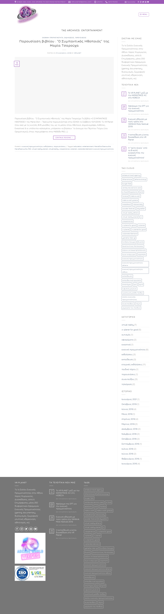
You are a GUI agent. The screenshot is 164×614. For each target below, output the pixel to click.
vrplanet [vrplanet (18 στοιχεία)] (141, 225)
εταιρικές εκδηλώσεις (132, 364)
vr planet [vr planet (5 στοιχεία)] (125, 229)
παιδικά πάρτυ (129, 369)
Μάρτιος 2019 (128, 424)
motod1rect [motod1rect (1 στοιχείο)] (126, 204)
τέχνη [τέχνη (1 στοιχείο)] (138, 304)
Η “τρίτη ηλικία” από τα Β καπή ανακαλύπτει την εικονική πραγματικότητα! (137, 153)
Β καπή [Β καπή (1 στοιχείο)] (140, 242)
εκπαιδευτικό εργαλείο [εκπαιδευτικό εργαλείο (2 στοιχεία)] (131, 280)
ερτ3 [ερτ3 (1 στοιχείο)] (141, 284)
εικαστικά (126, 344)
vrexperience (64, 149)
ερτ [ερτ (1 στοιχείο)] (135, 284)
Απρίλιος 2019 (128, 419)
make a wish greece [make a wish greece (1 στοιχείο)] (130, 200)
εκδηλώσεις (69, 37)
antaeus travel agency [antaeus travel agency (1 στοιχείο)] (131, 175)
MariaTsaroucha (21, 149)
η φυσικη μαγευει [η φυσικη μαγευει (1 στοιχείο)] (129, 289)
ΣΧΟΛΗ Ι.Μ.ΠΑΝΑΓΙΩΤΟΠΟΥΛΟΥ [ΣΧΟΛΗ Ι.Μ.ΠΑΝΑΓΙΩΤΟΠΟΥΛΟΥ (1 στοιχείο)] (134, 250)
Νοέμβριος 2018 (129, 434)
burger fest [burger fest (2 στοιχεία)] (126, 184)
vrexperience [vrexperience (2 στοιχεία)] (127, 221)
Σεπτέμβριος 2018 (130, 444)
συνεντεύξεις (128, 379)
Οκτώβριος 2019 (129, 404)
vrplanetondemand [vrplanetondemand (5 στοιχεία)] (129, 234)
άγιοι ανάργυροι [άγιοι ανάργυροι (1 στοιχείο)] (128, 254)
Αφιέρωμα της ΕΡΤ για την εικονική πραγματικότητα (138, 108)
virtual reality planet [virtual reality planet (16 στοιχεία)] (130, 217)
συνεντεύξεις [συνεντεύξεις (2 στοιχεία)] (128, 304)
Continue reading (64, 137)
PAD (29, 149)
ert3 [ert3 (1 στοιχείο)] (141, 192)
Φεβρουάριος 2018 (130, 459)
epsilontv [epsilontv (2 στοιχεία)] (133, 192)
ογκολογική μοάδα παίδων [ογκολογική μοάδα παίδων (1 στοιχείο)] (132, 293)
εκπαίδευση (127, 359)
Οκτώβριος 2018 (129, 439)
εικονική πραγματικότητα (52, 37)
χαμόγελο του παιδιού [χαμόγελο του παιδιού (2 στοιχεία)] (131, 308)
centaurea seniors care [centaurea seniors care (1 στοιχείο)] (131, 188)
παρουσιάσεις (80, 37)
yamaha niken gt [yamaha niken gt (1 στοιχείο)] (128, 238)
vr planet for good (130, 329)
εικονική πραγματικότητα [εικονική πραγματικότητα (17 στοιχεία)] (132, 259)
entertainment (88, 146)
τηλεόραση (127, 384)
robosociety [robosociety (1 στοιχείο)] (138, 204)
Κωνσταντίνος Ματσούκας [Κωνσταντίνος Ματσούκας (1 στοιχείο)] (132, 246)
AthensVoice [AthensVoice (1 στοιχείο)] (127, 179)
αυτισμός (126, 334)
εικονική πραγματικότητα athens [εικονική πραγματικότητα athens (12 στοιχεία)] (132, 264)
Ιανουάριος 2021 (129, 399)
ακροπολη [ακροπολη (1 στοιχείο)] (142, 254)
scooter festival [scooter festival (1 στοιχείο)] (128, 209)
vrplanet (77, 53)
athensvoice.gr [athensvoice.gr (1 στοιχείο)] (140, 179)
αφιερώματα (127, 339)
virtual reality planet (40, 149)
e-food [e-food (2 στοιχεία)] (125, 192)
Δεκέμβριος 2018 (129, 429)
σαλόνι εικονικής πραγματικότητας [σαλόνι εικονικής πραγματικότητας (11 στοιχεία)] (129, 298)
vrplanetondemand (85, 149)
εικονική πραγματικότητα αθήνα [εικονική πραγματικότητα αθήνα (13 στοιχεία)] (132, 270)
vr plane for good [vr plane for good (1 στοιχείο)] (129, 225)
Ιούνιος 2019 (127, 409)
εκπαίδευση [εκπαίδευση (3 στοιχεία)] (127, 276)
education (78, 146)
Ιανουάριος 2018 (129, 463)
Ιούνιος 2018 (127, 454)
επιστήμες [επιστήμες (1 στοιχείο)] (126, 284)
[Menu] (144, 14)
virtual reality (128, 325)
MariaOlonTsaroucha (102, 146)
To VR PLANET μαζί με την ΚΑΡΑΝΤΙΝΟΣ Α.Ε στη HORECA (138, 95)
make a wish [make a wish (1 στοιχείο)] (135, 196)
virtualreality (54, 149)
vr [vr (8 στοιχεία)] (141, 217)
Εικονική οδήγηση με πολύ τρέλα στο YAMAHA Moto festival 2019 (138, 123)
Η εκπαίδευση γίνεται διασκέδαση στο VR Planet (138, 137)
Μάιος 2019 (127, 414)
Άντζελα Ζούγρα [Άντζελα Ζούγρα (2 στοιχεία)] (128, 242)
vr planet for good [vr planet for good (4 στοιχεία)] (139, 229)
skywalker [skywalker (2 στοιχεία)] (141, 209)
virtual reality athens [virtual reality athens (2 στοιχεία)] (130, 213)
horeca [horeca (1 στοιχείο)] (125, 196)
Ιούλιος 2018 (127, 449)
